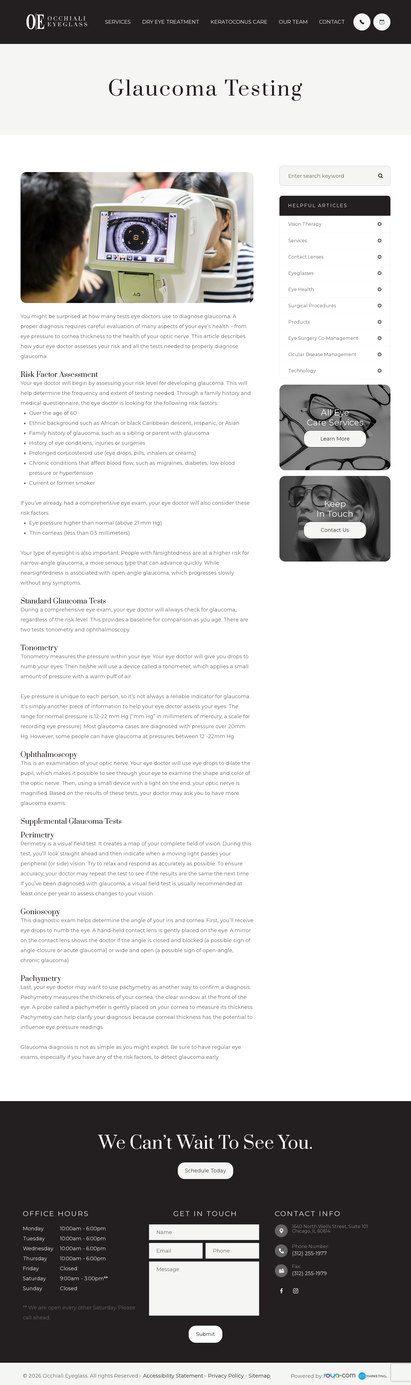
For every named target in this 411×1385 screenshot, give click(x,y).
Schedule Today (205, 1171)
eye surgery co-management (326, 342)
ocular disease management (326, 359)
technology (303, 376)
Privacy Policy (226, 1376)
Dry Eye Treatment (170, 22)
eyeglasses (302, 275)
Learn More (335, 444)
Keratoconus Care (239, 22)
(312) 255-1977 (309, 1253)
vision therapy (307, 224)
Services (118, 22)
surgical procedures (314, 308)
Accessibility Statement (173, 1376)
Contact (332, 22)
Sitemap (259, 1376)
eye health (302, 291)
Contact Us (335, 535)
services (298, 241)
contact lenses (308, 258)
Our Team (293, 22)
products (299, 325)
